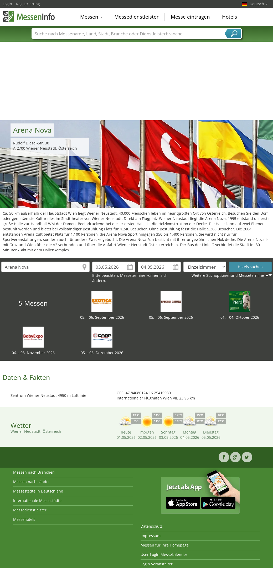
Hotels (229, 16)
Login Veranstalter (157, 563)
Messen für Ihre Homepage (165, 545)
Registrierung (28, 3)
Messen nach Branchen (34, 472)
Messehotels (24, 519)
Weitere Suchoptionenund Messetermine (228, 275)
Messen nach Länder (31, 481)
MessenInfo (29, 16)
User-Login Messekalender (164, 554)
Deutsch (259, 3)
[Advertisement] (136, 81)
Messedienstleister (136, 16)
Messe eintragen (190, 16)
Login (7, 3)
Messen (91, 16)
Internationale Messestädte (37, 500)
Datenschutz (152, 526)
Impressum (151, 535)
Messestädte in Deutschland (38, 491)
